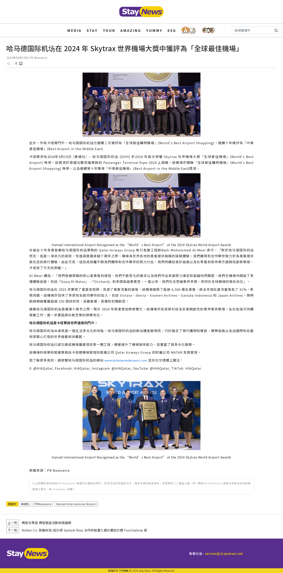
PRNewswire (42, 504)
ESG (171, 30)
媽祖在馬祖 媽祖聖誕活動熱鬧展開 (46, 522)
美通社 (25, 504)
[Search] (255, 30)
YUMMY (154, 30)
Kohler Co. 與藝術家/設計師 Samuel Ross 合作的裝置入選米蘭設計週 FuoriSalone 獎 (84, 530)
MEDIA (74, 30)
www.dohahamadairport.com (126, 360)
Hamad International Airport (76, 504)
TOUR (109, 30)
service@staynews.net (224, 553)
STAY (92, 30)
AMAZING (130, 30)
